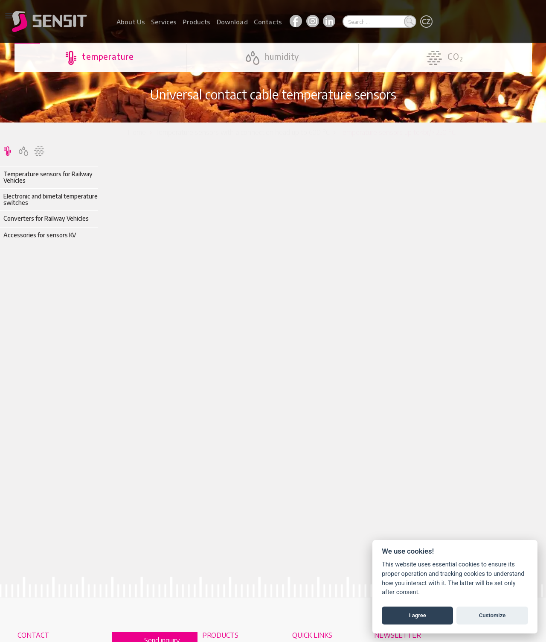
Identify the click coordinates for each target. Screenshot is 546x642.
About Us (130, 22)
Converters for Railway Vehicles (46, 218)
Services (164, 22)
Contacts (268, 22)
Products (196, 22)
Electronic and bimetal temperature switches (50, 199)
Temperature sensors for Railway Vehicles (48, 177)
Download (232, 22)
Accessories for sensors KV (39, 235)
